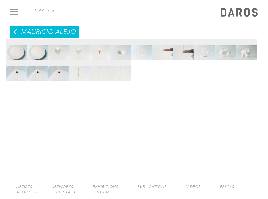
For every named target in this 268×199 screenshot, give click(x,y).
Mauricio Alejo (48, 32)
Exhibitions (105, 187)
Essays (227, 187)
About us (26, 192)
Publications (152, 187)
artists (46, 10)
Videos (193, 187)
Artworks (62, 187)
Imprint (103, 192)
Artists (24, 187)
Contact (66, 192)
